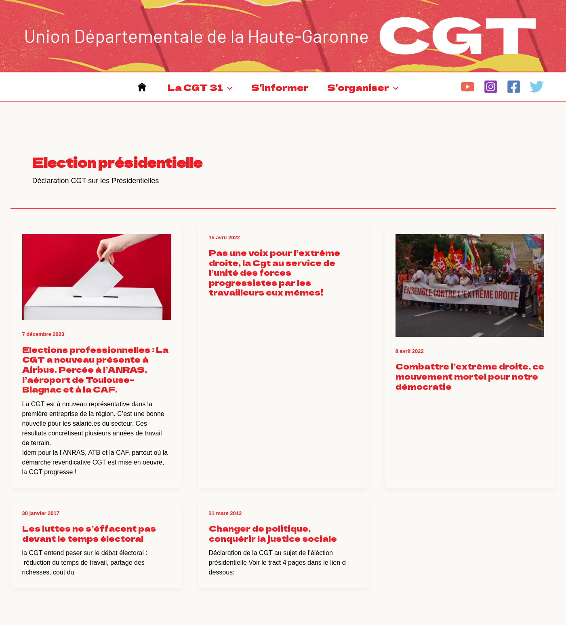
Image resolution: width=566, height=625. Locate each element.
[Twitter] (537, 87)
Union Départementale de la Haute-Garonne (196, 35)
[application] (227, 86)
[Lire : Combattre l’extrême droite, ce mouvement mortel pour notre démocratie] (470, 279)
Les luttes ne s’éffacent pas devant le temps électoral (89, 533)
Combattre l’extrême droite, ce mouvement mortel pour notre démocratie (470, 376)
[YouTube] (468, 87)
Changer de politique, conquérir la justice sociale (273, 533)
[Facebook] (514, 87)
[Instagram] (491, 87)
